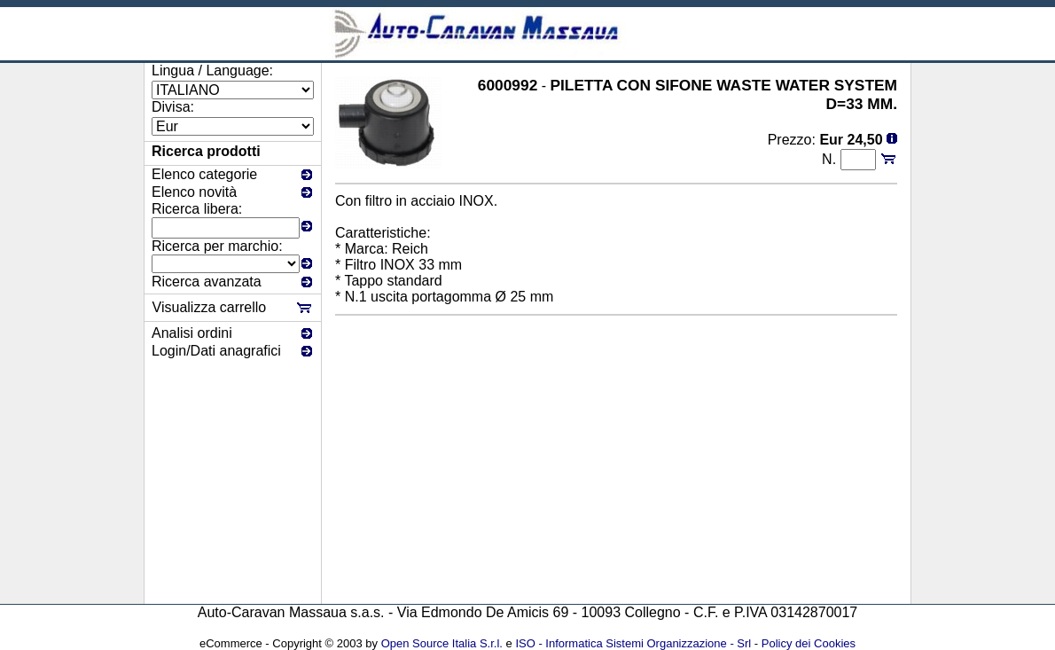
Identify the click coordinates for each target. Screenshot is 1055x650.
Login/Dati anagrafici (216, 350)
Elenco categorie (204, 174)
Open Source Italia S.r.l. (442, 643)
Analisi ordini (192, 333)
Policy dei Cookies (809, 643)
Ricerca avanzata (207, 281)
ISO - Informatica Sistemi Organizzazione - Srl (633, 643)
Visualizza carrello (209, 307)
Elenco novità (194, 192)
